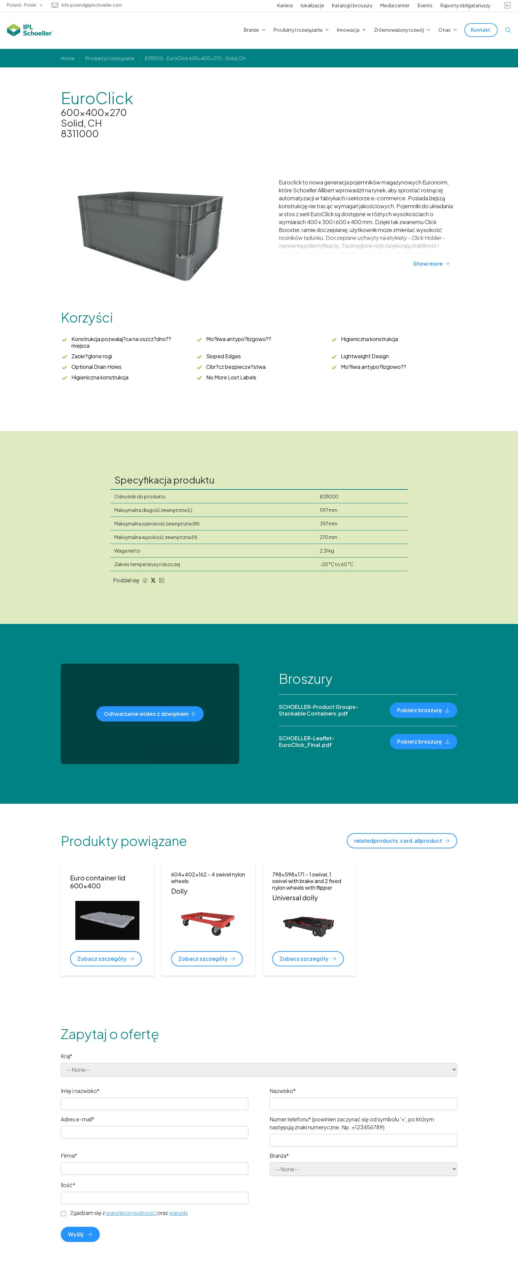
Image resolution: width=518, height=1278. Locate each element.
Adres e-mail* (77, 1119)
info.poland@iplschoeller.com (91, 5)
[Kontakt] (481, 30)
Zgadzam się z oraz (129, 1213)
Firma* (69, 1155)
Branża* (279, 1155)
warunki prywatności (131, 1212)
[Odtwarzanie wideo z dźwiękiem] (150, 713)
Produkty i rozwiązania (109, 58)
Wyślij (80, 1234)
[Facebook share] (145, 580)
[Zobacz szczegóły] (106, 958)
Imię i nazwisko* (80, 1090)
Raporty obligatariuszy (465, 5)
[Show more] (435, 263)
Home (68, 58)
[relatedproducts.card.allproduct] (402, 840)
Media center (395, 5)
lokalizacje (312, 5)
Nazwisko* (283, 1090)
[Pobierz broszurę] (423, 710)
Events (425, 5)
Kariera (285, 5)
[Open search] (508, 30)
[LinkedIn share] (162, 580)
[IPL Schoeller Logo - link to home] (30, 30)
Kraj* (66, 1056)
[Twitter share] (153, 580)
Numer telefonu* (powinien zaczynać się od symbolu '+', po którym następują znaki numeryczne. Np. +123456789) (352, 1123)
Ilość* (68, 1184)
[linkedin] (507, 5)
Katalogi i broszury (352, 5)
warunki (178, 1212)
